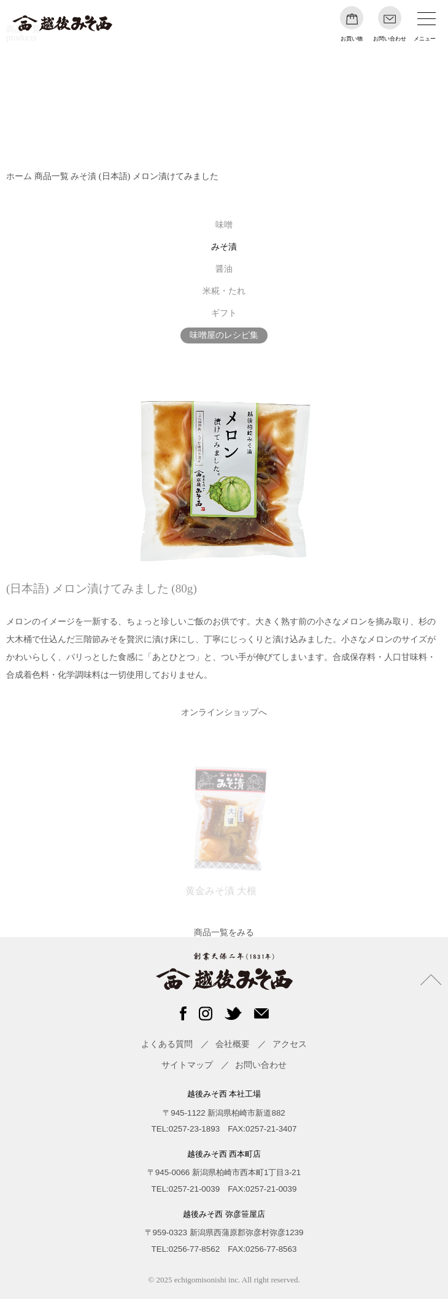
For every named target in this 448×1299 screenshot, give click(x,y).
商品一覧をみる (224, 932)
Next (427, 828)
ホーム (19, 176)
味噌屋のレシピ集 (224, 335)
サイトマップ (187, 1065)
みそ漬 (83, 176)
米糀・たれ (224, 291)
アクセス (289, 1044)
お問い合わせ (261, 1065)
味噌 (224, 224)
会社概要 (232, 1044)
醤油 (224, 269)
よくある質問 (167, 1044)
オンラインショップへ (224, 712)
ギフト (224, 313)
